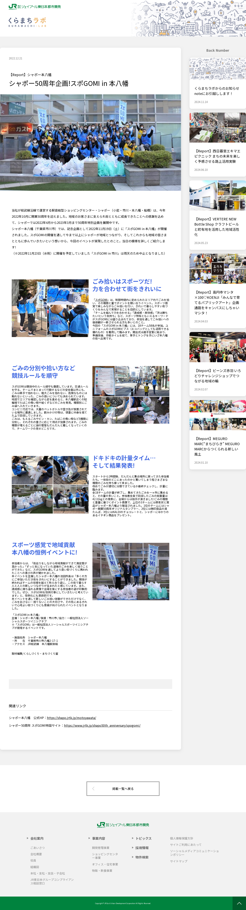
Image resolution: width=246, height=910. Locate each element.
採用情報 (142, 847)
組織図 (34, 867)
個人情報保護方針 (181, 838)
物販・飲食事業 (102, 870)
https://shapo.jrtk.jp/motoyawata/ (71, 717)
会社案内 (36, 838)
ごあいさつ (37, 848)
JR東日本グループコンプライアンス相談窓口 (52, 881)
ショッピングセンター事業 (105, 856)
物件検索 (142, 857)
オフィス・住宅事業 (105, 864)
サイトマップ (178, 861)
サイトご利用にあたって (186, 845)
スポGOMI (101, 300)
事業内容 (98, 838)
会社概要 (36, 854)
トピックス (143, 838)
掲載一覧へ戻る (123, 788)
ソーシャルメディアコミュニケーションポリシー (194, 853)
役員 (33, 860)
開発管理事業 (100, 848)
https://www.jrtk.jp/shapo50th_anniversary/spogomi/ (102, 725)
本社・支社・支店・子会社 (47, 873)
